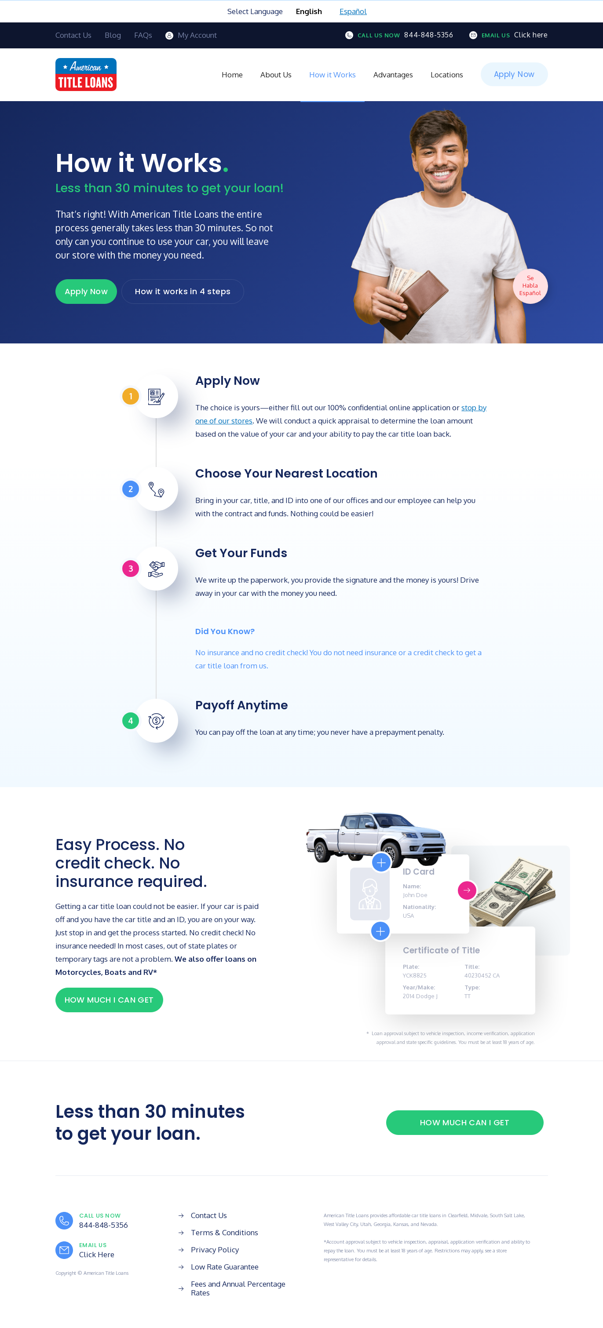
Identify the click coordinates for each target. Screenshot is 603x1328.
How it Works (332, 74)
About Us (276, 74)
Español (353, 11)
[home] (86, 74)
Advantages (393, 74)
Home (232, 74)
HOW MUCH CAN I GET (464, 1122)
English (309, 11)
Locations (447, 74)
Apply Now (514, 74)
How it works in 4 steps (182, 291)
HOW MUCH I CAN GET (109, 999)
